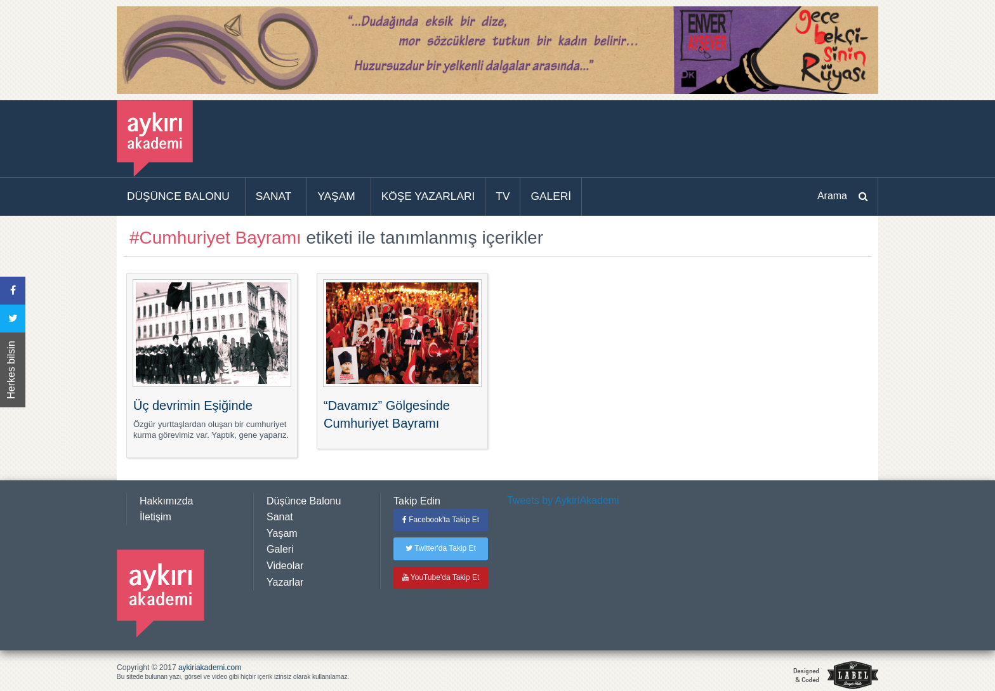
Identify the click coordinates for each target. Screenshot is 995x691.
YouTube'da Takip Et (441, 577)
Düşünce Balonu (304, 501)
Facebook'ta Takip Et (440, 519)
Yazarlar (285, 582)
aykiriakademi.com (209, 667)
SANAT (274, 196)
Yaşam (282, 533)
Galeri (280, 549)
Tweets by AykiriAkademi (563, 500)
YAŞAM (336, 196)
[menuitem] (181, 197)
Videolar (285, 565)
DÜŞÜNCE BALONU (178, 196)
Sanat (280, 516)
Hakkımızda (166, 501)
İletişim (155, 516)
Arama (832, 195)
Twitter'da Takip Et (440, 548)
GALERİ (550, 196)
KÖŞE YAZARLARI (428, 196)
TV (503, 196)
